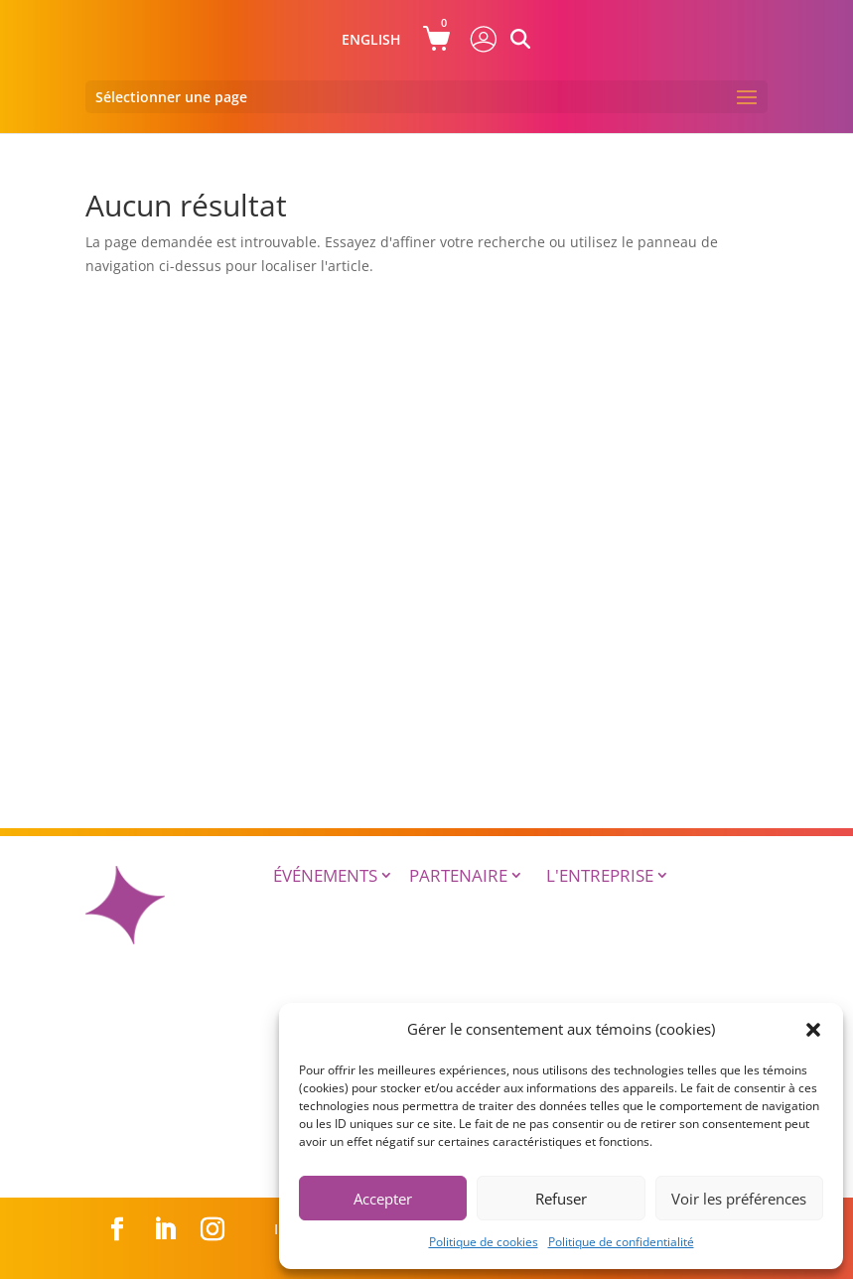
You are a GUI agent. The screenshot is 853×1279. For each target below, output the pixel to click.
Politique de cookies (483, 1241)
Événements (325, 875)
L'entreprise (599, 875)
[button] (813, 1030)
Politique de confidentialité (621, 1241)
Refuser (561, 1198)
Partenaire (458, 875)
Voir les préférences (738, 1198)
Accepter (383, 1198)
